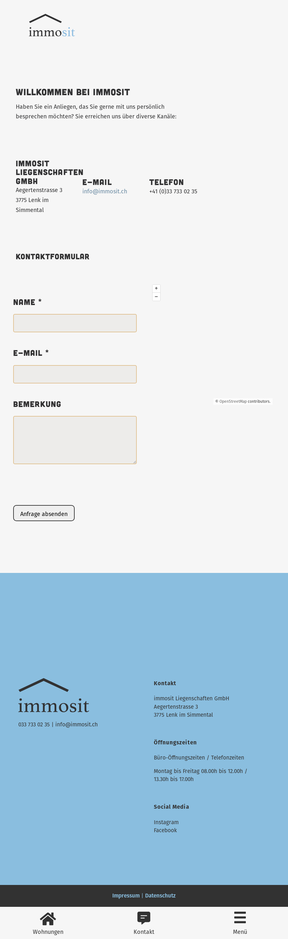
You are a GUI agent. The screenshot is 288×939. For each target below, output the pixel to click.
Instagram (166, 822)
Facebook (165, 830)
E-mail (31, 352)
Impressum (126, 895)
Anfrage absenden (44, 514)
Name (27, 302)
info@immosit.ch (104, 191)
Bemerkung (37, 404)
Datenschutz (160, 895)
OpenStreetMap (233, 401)
